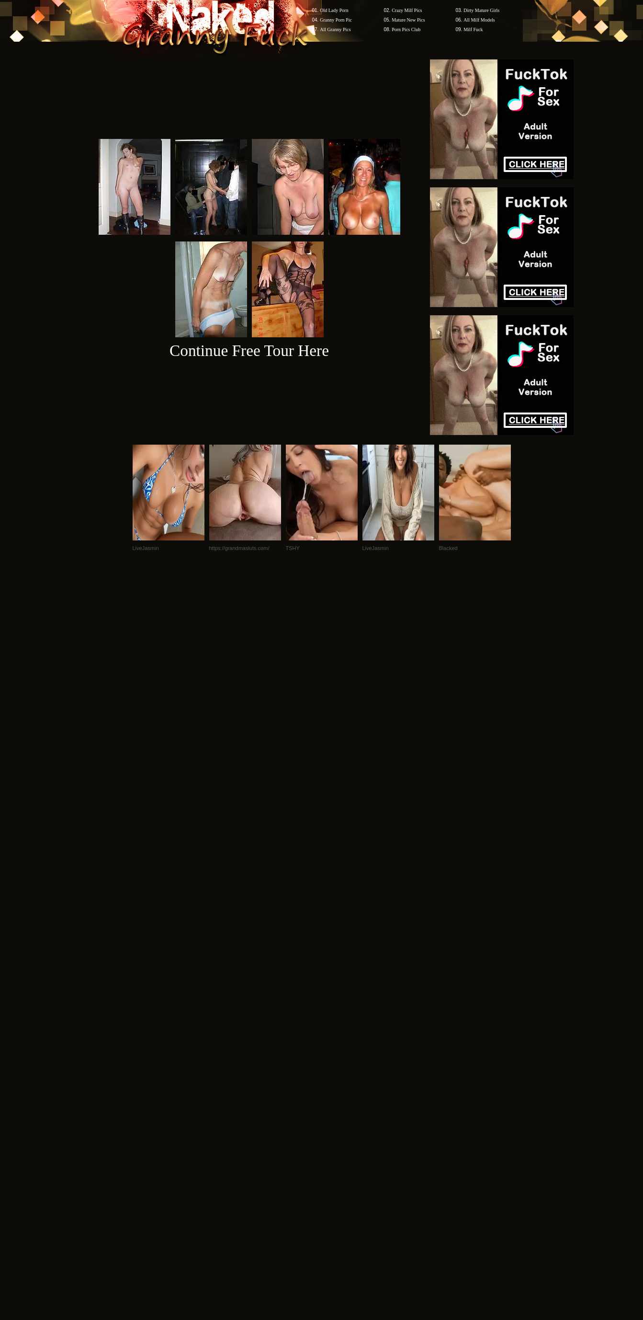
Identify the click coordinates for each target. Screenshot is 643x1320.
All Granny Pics (335, 29)
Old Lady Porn (334, 10)
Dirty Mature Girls (481, 10)
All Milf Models (479, 20)
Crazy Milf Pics (407, 10)
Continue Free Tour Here (249, 350)
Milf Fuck (473, 29)
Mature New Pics (408, 20)
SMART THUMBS (338, 1137)
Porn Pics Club (406, 29)
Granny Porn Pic (336, 20)
